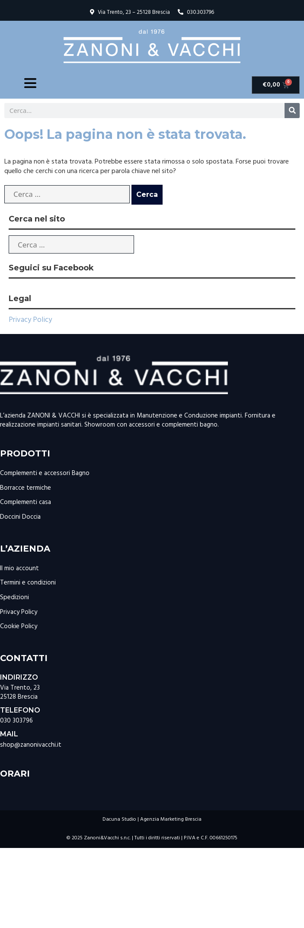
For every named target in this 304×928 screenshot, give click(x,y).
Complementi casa (25, 502)
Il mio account (19, 568)
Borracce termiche (25, 488)
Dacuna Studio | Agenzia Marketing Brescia (152, 819)
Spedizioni (14, 597)
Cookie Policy (18, 626)
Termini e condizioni (28, 583)
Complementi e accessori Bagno (45, 473)
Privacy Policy (30, 320)
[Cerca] (292, 110)
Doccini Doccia (20, 517)
